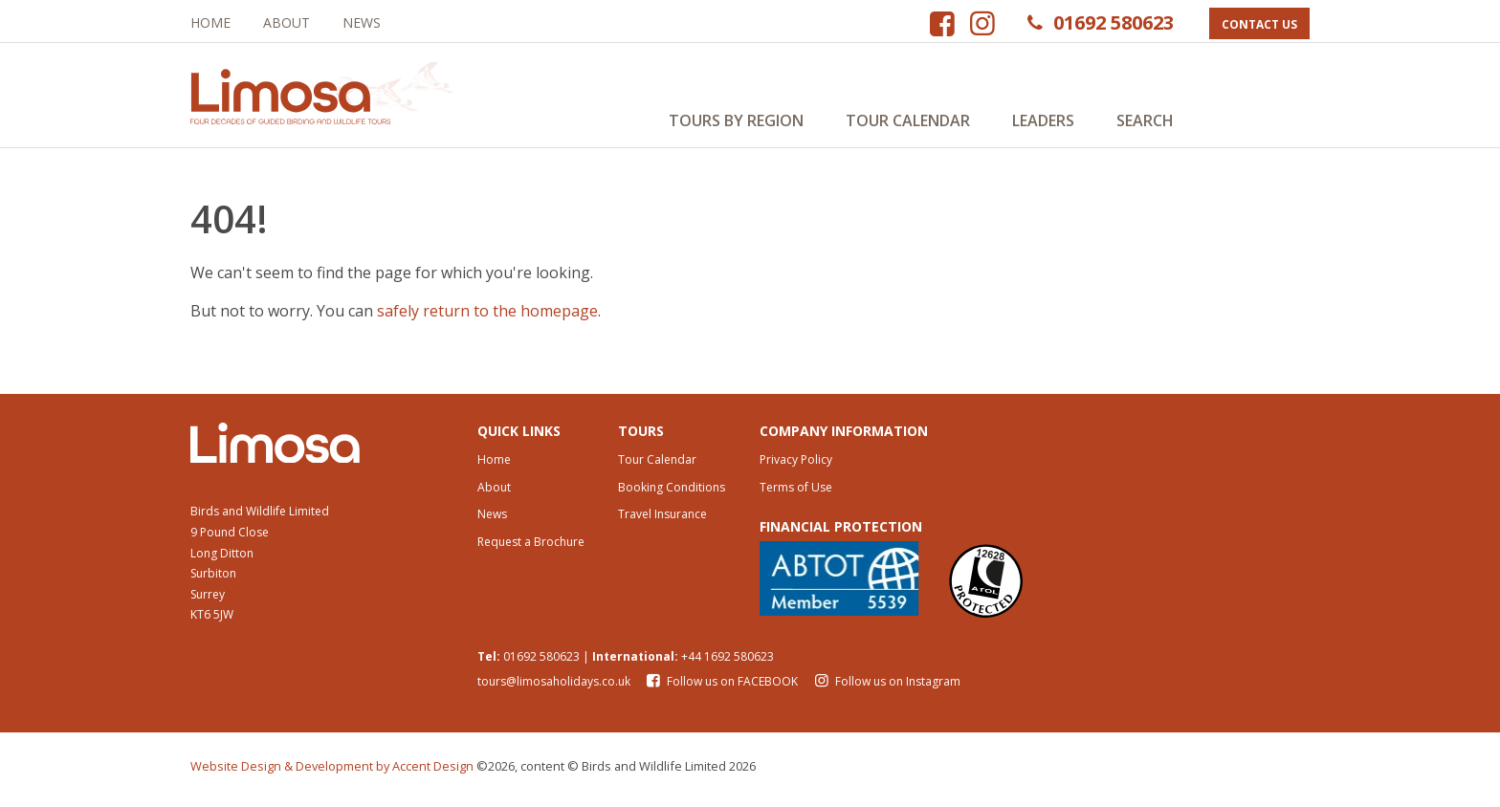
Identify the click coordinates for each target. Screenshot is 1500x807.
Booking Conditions (671, 494)
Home (210, 22)
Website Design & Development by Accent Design (332, 773)
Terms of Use (796, 494)
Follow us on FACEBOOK (722, 689)
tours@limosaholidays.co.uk (553, 689)
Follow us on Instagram (885, 689)
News (361, 22)
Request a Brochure (531, 549)
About (286, 22)
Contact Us (1259, 24)
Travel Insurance (662, 521)
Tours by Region (736, 120)
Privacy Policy (796, 466)
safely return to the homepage (487, 316)
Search (1145, 120)
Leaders (1043, 120)
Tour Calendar (908, 120)
